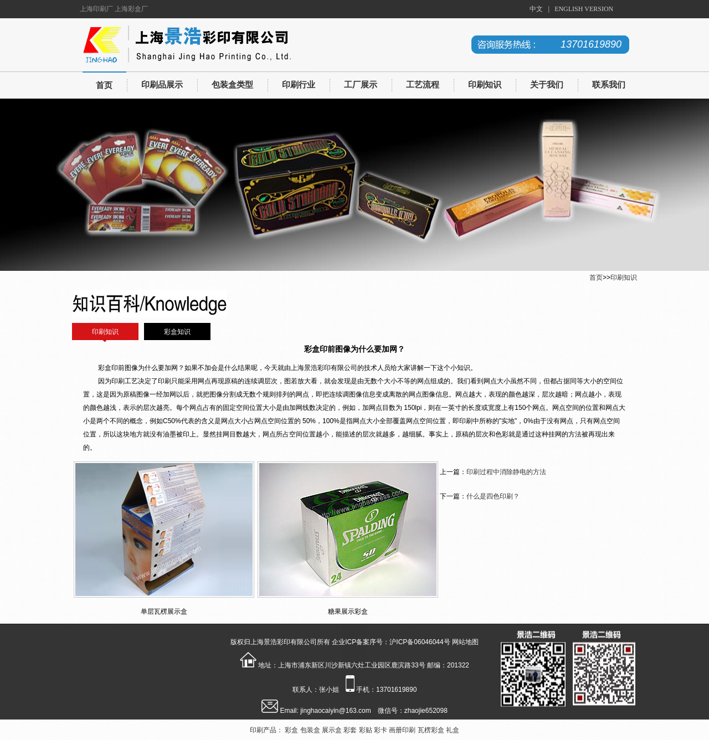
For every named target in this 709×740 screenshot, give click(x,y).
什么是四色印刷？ (493, 496)
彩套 (350, 730)
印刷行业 (298, 84)
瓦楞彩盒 (431, 730)
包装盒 (310, 730)
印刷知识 (484, 84)
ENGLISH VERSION (583, 9)
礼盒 (452, 730)
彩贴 (365, 730)
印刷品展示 (162, 84)
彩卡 (380, 730)
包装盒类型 (232, 84)
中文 (536, 9)
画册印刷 (402, 730)
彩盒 (291, 730)
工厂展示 (360, 84)
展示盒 (332, 730)
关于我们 (546, 84)
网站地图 (465, 642)
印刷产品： (266, 730)
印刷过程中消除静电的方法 (506, 472)
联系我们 (608, 84)
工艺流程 (422, 84)
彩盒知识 (177, 332)
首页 (104, 85)
